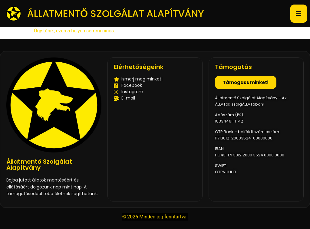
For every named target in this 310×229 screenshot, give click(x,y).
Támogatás (233, 67)
